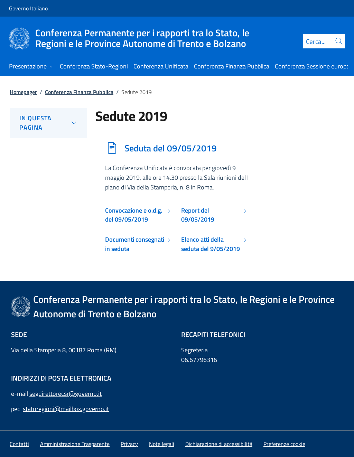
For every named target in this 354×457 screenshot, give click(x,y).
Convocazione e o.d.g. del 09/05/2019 (133, 215)
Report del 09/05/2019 (197, 215)
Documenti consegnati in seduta (134, 244)
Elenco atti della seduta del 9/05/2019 (210, 244)
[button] (284, 444)
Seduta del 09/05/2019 (170, 148)
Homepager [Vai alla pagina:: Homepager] (23, 92)
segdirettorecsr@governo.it (65, 393)
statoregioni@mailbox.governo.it (66, 408)
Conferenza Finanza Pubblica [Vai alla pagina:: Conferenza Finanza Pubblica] (79, 92)
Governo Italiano (28, 8)
